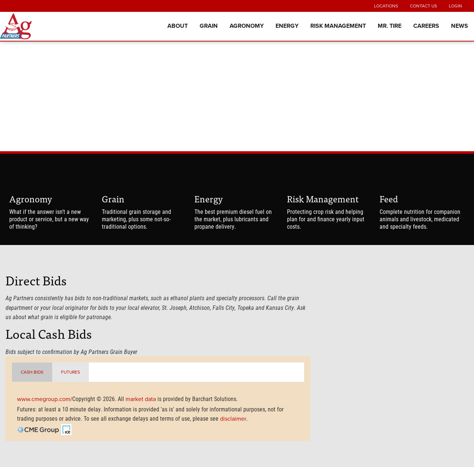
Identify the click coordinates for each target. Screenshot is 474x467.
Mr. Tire (389, 26)
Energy (287, 26)
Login (455, 6)
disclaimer (233, 419)
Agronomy (247, 26)
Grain (209, 26)
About (177, 26)
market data (141, 399)
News (459, 26)
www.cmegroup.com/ (44, 399)
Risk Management (338, 26)
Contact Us (423, 6)
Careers (426, 26)
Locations (386, 6)
